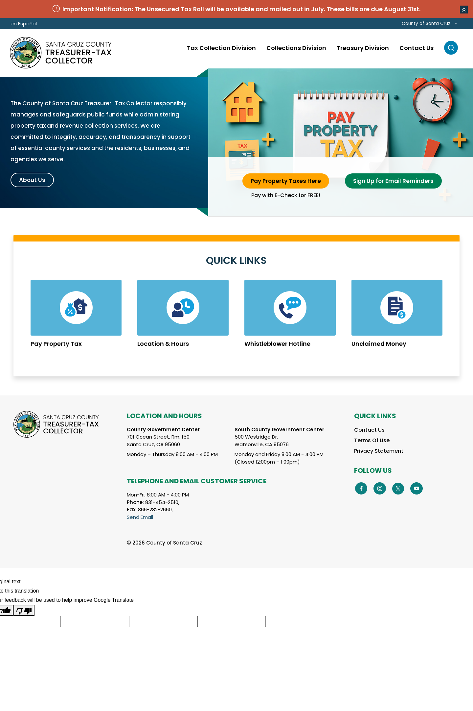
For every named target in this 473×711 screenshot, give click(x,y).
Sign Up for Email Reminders (393, 181)
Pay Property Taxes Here (286, 181)
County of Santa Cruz (426, 23)
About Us (32, 180)
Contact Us (369, 430)
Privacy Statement (378, 451)
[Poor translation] (23, 610)
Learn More (76, 319)
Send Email (140, 517)
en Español (24, 23)
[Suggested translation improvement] (95, 621)
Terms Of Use (372, 440)
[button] (464, 9)
